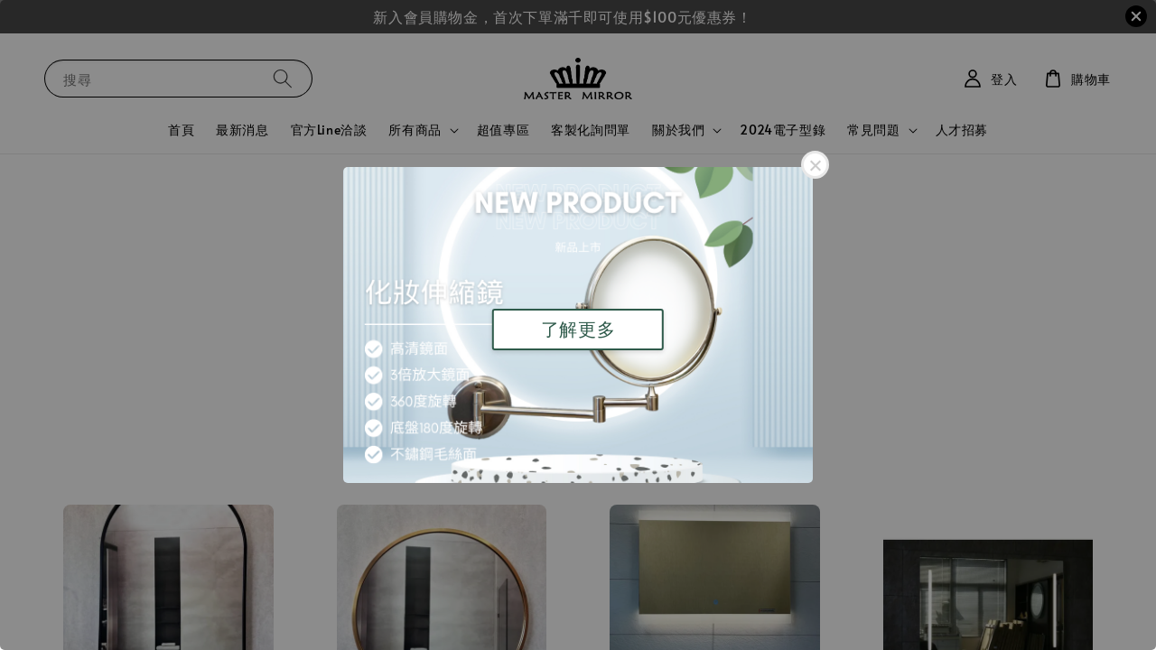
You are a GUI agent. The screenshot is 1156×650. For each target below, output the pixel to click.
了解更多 (578, 329)
